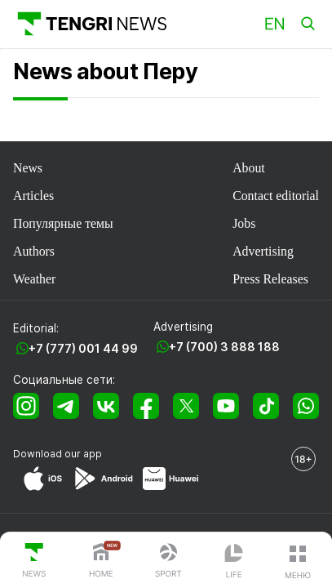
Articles (33, 196)
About (248, 168)
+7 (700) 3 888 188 (224, 347)
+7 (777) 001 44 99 (83, 348)
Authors (34, 251)
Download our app (57, 454)
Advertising (263, 251)
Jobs (243, 223)
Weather (34, 279)
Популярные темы (63, 223)
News (27, 168)
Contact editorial (275, 196)
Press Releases (270, 279)
